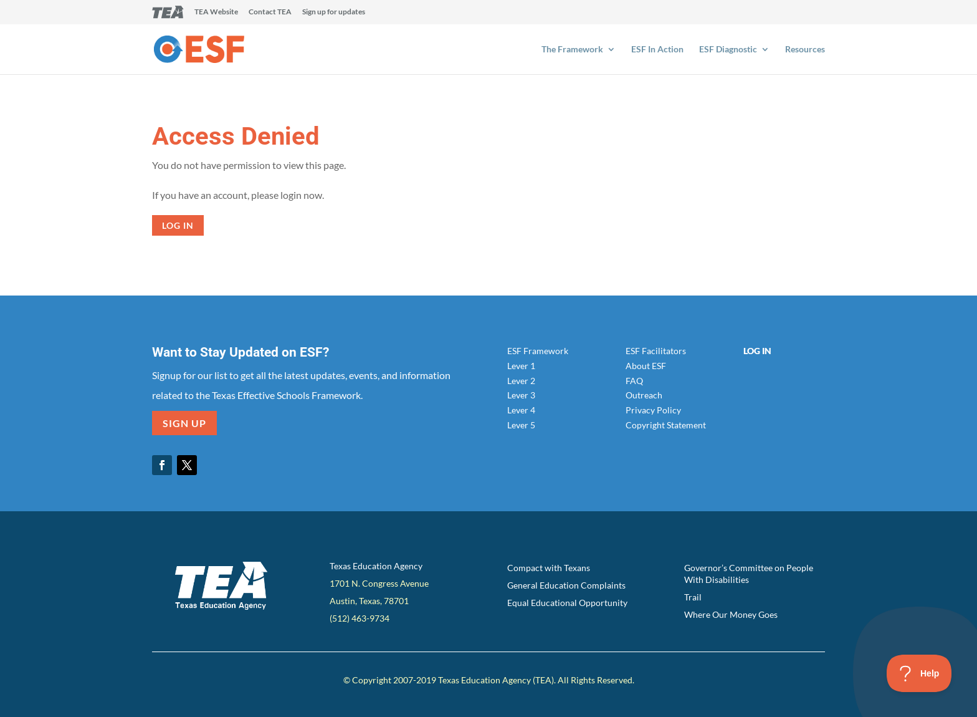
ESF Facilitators (656, 350)
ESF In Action (657, 49)
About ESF (646, 365)
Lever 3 (521, 395)
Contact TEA (270, 12)
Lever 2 (521, 380)
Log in (178, 225)
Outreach (644, 395)
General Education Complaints (566, 585)
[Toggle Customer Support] (919, 673)
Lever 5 (521, 425)
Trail (693, 597)
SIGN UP (184, 423)
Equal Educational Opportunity (567, 602)
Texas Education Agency (376, 566)
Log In (757, 350)
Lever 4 (521, 410)
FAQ (634, 380)
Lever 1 (521, 365)
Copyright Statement (666, 425)
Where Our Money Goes (731, 614)
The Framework (572, 49)
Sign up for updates (333, 12)
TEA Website (216, 12)
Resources (805, 49)
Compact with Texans (548, 567)
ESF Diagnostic (728, 49)
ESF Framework (537, 350)
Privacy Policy (653, 410)
